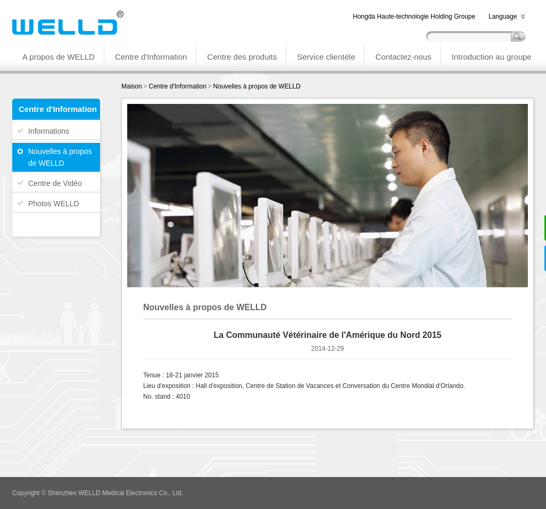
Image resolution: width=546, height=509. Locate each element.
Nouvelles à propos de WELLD (60, 157)
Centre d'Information (177, 86)
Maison (131, 86)
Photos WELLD (53, 203)
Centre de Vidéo (55, 183)
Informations (48, 131)
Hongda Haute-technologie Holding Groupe (414, 16)
